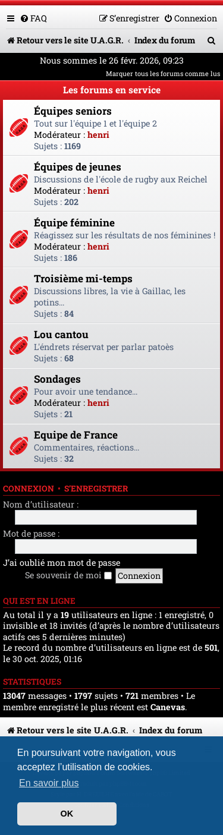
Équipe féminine (74, 222)
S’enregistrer (96, 488)
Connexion (28, 488)
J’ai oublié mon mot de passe (61, 562)
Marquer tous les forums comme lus (163, 73)
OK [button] (67, 813)
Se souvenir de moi (68, 575)
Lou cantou (61, 334)
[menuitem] (33, 18)
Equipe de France (76, 435)
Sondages (57, 379)
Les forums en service (112, 90)
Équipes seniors (73, 111)
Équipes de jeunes (77, 167)
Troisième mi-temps (83, 278)
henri (98, 134)
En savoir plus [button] (49, 783)
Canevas (167, 707)
